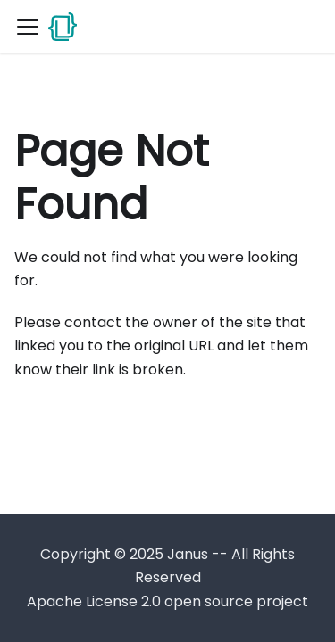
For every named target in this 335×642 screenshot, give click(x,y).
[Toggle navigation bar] (27, 26)
